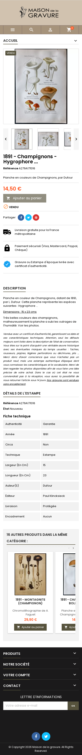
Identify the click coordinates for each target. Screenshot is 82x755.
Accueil (10, 40)
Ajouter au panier (24, 198)
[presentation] (35, 720)
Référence (10, 168)
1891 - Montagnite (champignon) (30, 601)
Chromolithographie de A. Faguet (30, 613)
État (6, 409)
